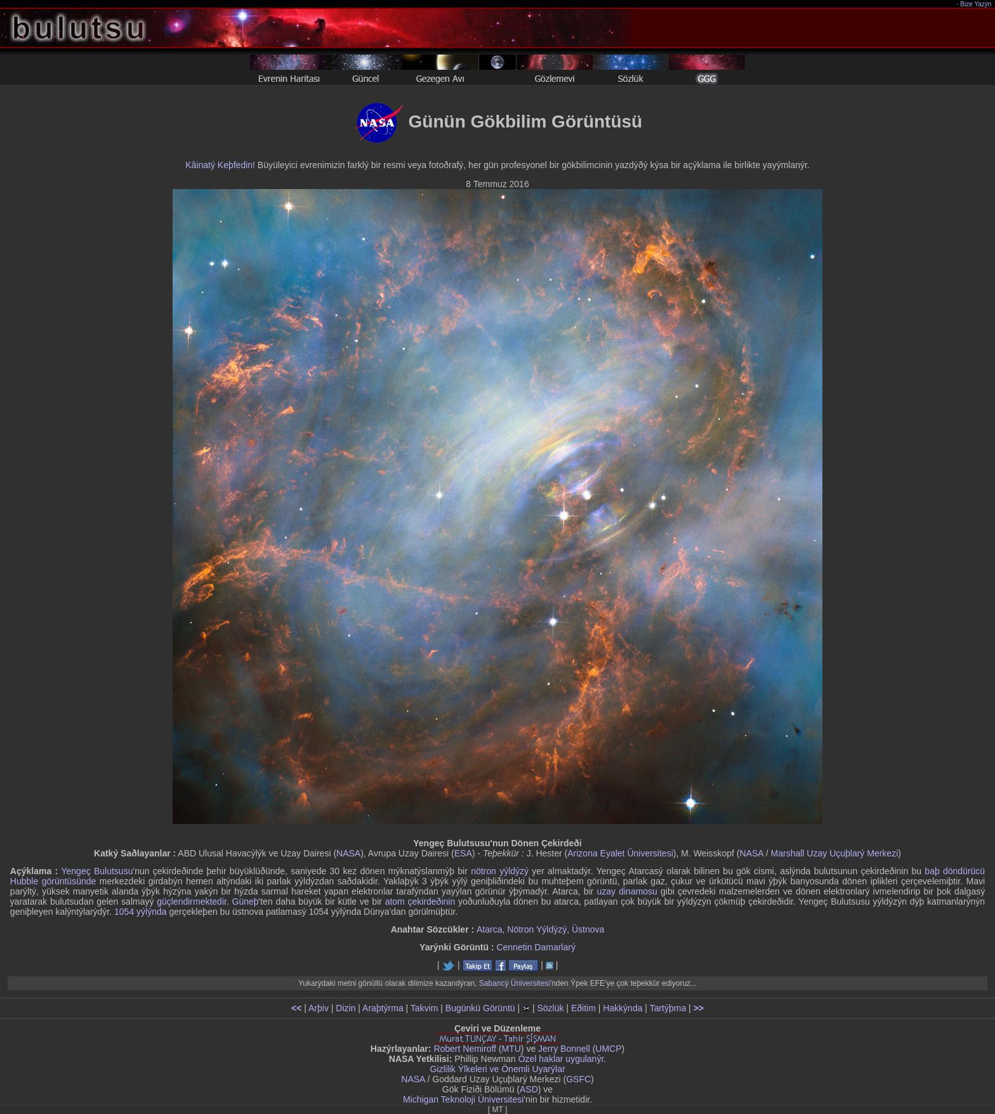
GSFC (578, 1079)
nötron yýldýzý (500, 871)
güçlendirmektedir (192, 901)
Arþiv (318, 1008)
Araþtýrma (383, 1008)
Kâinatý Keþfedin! (220, 165)
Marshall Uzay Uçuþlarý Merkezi (835, 853)
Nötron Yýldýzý (537, 929)
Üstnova (588, 929)
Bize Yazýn (976, 4)
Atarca (489, 929)
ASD (529, 1089)
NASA (348, 853)
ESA (463, 853)
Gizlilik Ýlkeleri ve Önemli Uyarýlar (497, 1069)
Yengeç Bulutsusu (97, 871)
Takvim (424, 1008)
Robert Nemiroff (464, 1049)
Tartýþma (668, 1008)
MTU (511, 1049)
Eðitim (583, 1008)
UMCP (608, 1049)
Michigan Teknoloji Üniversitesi (463, 1099)
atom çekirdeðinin (420, 901)
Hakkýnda (622, 1008)
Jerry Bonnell (564, 1049)
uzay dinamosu (626, 891)
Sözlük (550, 1008)
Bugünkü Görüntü (480, 1008)
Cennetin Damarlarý (536, 947)
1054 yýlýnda (140, 912)
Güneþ (245, 901)
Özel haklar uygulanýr (561, 1059)
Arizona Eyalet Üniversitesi (620, 853)
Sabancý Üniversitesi (514, 983)
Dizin (345, 1008)
